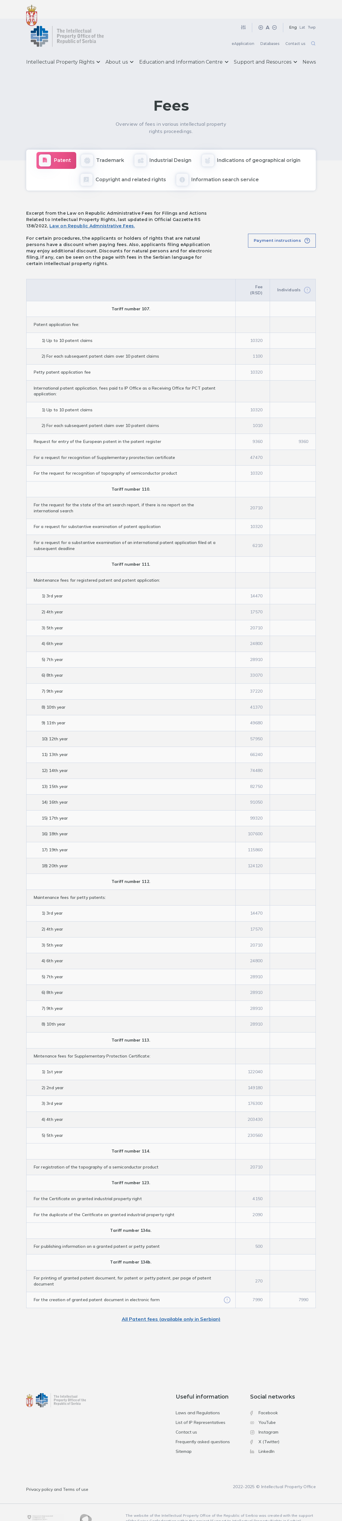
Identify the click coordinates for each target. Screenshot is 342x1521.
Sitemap (184, 1432)
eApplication (243, 25)
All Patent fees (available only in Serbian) (171, 1301)
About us (119, 43)
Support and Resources (265, 43)
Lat (302, 9)
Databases (269, 25)
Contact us (295, 25)
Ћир (312, 9)
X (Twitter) (264, 1423)
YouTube (263, 1404)
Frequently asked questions (203, 1423)
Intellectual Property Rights (63, 43)
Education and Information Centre (183, 43)
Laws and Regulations (198, 1394)
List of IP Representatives (200, 1404)
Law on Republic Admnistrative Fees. (92, 207)
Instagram (264, 1413)
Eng (293, 9)
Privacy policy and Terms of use (57, 1471)
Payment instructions (277, 221)
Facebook (264, 1394)
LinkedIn (262, 1432)
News (309, 43)
